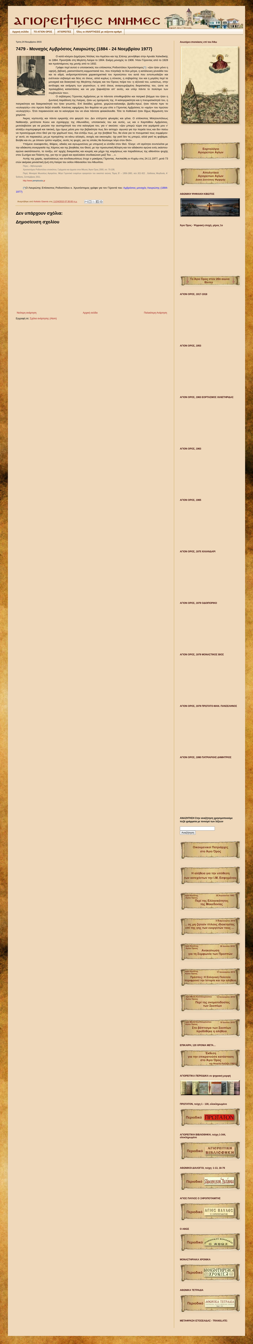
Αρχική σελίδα (20, 31)
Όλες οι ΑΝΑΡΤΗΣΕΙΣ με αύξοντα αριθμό (99, 31)
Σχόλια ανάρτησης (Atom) (43, 318)
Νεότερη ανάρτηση (26, 312)
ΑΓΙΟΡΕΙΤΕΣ (64, 31)
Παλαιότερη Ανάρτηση (155, 312)
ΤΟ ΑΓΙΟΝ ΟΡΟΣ (43, 31)
